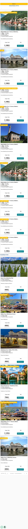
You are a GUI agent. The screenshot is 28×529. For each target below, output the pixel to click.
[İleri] (26, 473)
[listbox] (6, 473)
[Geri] (24, 473)
